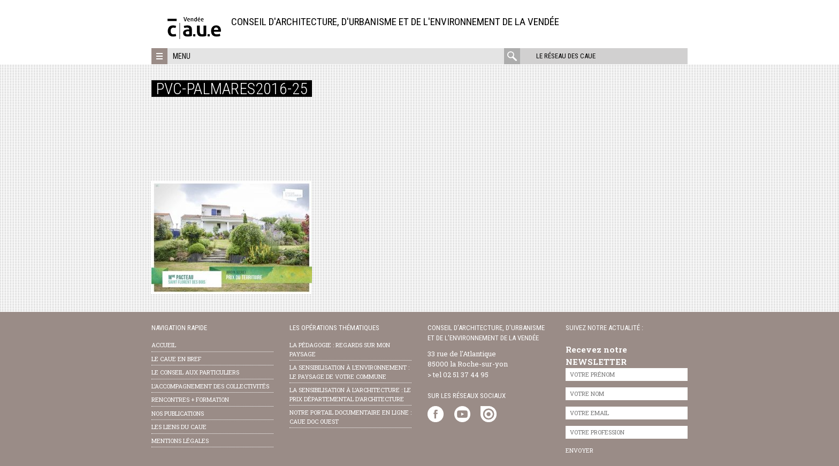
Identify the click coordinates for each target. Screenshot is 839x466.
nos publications (177, 413)
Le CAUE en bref (176, 359)
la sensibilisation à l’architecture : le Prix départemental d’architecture (350, 394)
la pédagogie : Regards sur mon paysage (339, 349)
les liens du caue (179, 427)
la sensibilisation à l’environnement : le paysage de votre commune (349, 371)
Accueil (163, 345)
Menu (181, 56)
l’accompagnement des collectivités (210, 386)
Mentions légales (180, 441)
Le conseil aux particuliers (195, 372)
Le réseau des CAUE (566, 56)
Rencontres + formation (190, 399)
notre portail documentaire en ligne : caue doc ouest (350, 416)
